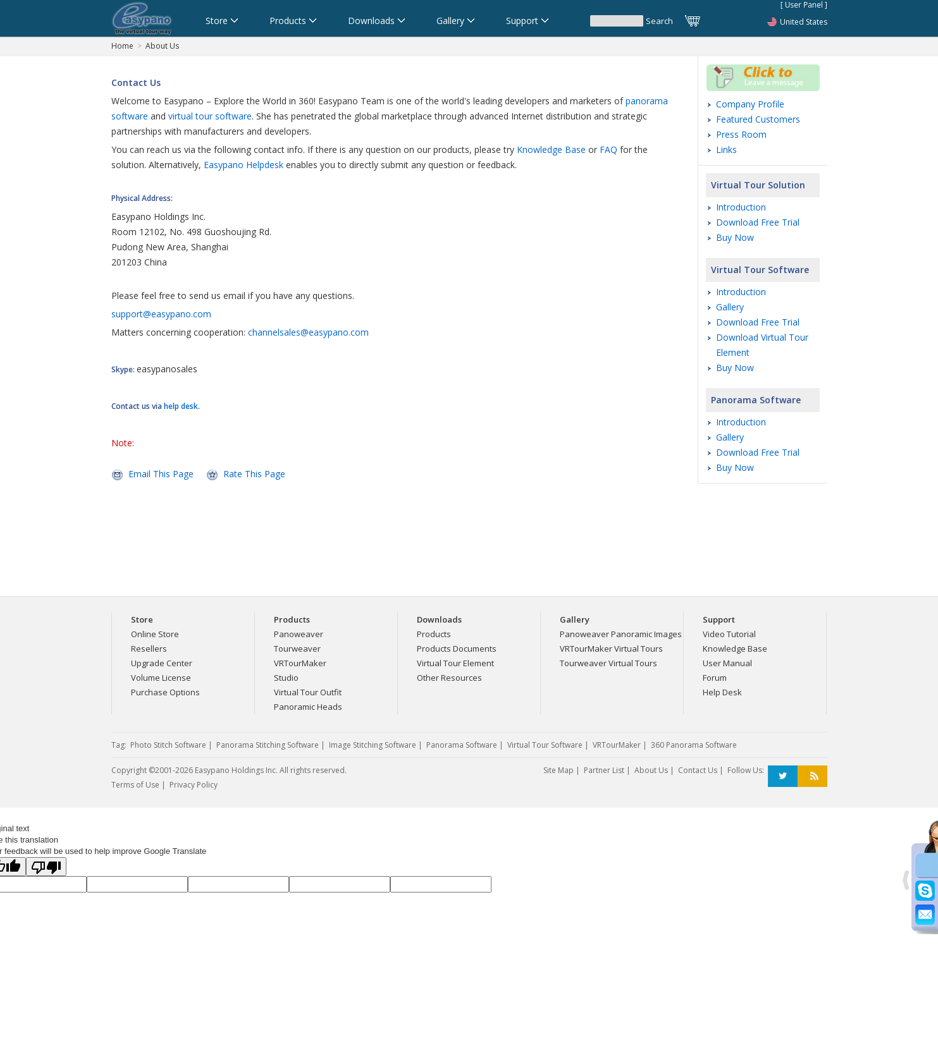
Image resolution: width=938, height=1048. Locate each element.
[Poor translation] (46, 866)
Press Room (741, 134)
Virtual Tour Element (455, 663)
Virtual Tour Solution (758, 185)
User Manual (727, 663)
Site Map (558, 770)
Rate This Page (254, 474)
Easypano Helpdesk (243, 165)
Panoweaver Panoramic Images (621, 634)
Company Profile (750, 104)
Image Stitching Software (372, 745)
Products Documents (457, 648)
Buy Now (735, 237)
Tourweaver (297, 648)
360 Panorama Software (694, 745)
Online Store (155, 634)
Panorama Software (756, 400)
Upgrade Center (161, 663)
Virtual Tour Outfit (308, 692)
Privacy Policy (194, 784)
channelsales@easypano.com (308, 332)
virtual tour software (210, 116)
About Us (162, 45)
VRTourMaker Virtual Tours (611, 648)
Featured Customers (758, 119)
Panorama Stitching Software (267, 745)
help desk (181, 406)
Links (726, 149)
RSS (812, 776)
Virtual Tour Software (760, 270)
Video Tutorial (729, 634)
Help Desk (722, 692)
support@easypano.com (161, 314)
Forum (715, 677)
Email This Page (161, 474)
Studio (286, 677)
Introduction (741, 207)
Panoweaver (298, 634)
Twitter (783, 776)
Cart (693, 20)
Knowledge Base (551, 149)
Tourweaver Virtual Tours (608, 663)
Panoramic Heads (308, 706)
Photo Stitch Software (168, 745)
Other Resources (449, 677)
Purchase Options (165, 692)
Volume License (161, 677)
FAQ (608, 149)
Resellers (149, 648)
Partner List (604, 770)
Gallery (730, 307)
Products (434, 634)
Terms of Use (135, 784)
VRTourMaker (300, 663)
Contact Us (697, 770)
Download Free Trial (757, 222)
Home (122, 45)
